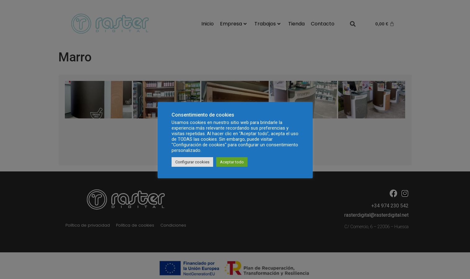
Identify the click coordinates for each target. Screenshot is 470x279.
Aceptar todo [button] (232, 162)
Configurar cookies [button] (192, 162)
